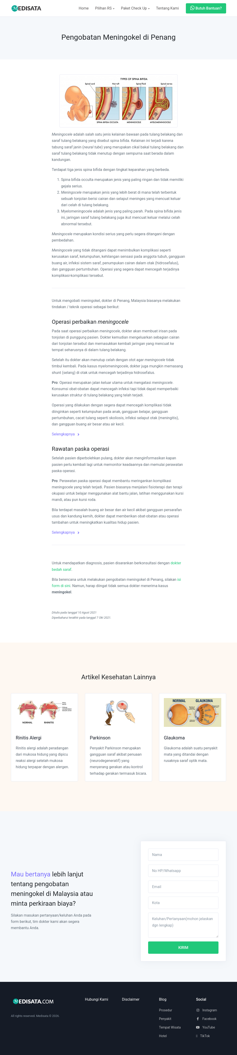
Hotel (163, 1036)
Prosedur (165, 1010)
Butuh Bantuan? (206, 8)
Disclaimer (130, 999)
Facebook (206, 1019)
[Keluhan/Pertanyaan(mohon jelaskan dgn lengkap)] (183, 925)
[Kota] (183, 903)
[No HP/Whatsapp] (183, 871)
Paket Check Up (135, 8)
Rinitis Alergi (28, 738)
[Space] (28, 8)
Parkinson (100, 738)
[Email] (183, 887)
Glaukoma (174, 738)
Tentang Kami (167, 8)
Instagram (206, 1010)
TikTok (203, 1036)
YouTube (205, 1027)
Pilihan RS (104, 8)
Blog (162, 999)
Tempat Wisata (170, 1027)
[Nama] (183, 855)
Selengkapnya (65, 434)
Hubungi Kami (96, 999)
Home (84, 8)
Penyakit (165, 1019)
